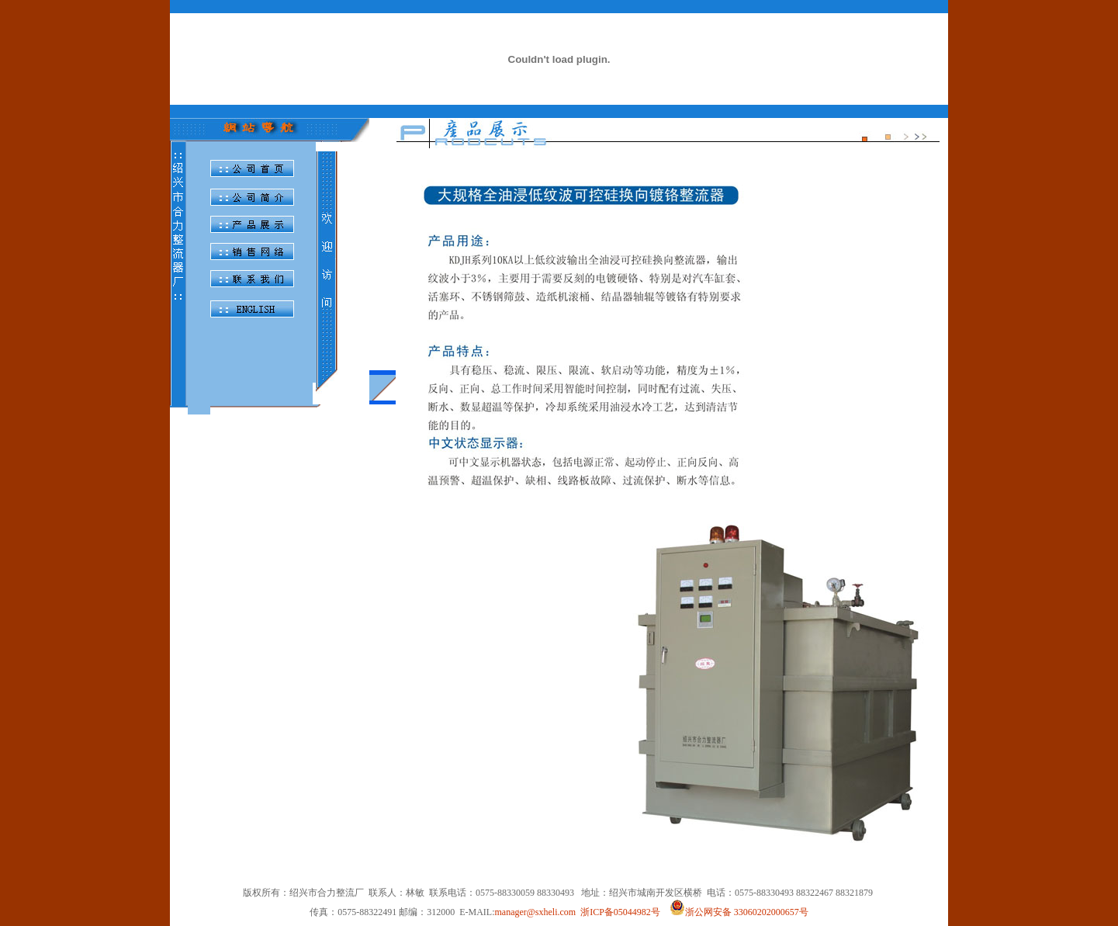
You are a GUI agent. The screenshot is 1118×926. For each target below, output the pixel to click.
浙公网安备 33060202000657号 (739, 912)
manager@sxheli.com (535, 912)
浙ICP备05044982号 (620, 912)
